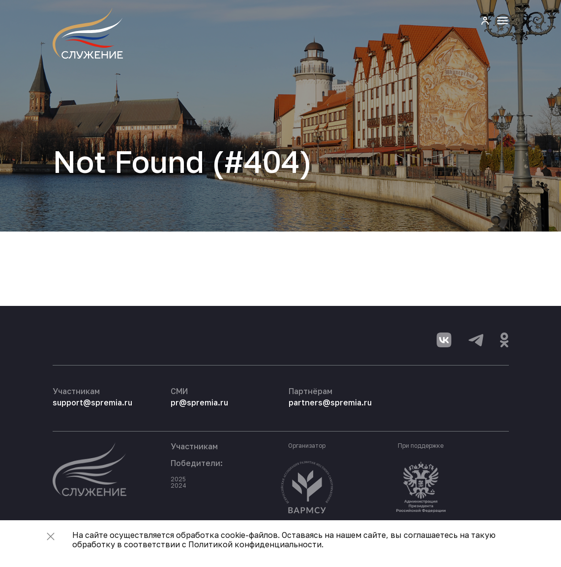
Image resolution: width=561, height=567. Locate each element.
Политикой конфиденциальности (255, 544)
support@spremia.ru (92, 402)
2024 (178, 485)
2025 (178, 479)
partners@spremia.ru (330, 402)
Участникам (194, 446)
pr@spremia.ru (199, 402)
